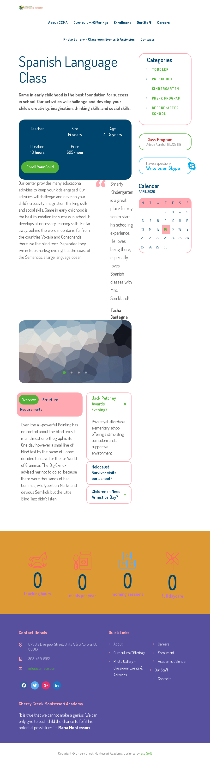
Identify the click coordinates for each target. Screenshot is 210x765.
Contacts (147, 39)
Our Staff (144, 22)
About (118, 644)
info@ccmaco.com (42, 668)
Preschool (162, 79)
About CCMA (58, 22)
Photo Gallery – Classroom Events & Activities (99, 39)
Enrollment (122, 22)
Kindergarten (165, 89)
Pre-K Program (166, 98)
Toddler (160, 69)
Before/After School (165, 111)
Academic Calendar (172, 661)
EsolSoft (146, 753)
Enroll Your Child (40, 166)
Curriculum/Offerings (90, 22)
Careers (163, 22)
